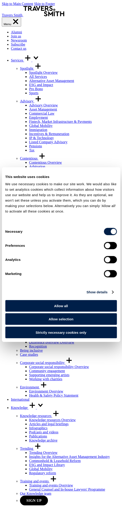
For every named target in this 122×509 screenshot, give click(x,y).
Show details (97, 292)
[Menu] (11, 22)
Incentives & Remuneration (49, 134)
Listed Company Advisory (48, 142)
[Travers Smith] (33, 15)
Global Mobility (41, 126)
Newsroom (19, 40)
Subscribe (18, 44)
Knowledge (27, 408)
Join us (16, 36)
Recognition (38, 346)
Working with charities (45, 379)
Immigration (38, 130)
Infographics (38, 428)
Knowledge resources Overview (52, 420)
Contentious (33, 158)
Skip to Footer (44, 4)
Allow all (61, 306)
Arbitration (37, 166)
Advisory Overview (43, 105)
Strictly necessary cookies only (61, 332)
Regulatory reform (42, 473)
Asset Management (43, 109)
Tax (32, 150)
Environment (33, 387)
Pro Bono (36, 89)
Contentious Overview (45, 162)
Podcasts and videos (43, 432)
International (20, 399)
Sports (33, 93)
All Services (38, 77)
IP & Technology (41, 138)
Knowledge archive (43, 440)
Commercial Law (42, 113)
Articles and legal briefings (49, 424)
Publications (38, 436)
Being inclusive (31, 350)
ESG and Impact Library (47, 465)
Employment (38, 117)
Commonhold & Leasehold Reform (55, 461)
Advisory (31, 101)
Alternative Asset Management (51, 81)
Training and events (38, 481)
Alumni (16, 32)
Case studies (29, 354)
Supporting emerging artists (49, 375)
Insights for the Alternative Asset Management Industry (69, 457)
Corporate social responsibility (46, 363)
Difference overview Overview (51, 342)
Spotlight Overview (43, 72)
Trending (30, 448)
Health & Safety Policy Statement (53, 395)
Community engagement (47, 371)
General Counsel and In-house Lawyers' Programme (67, 489)
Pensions (35, 146)
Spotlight (31, 68)
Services (25, 60)
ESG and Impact (41, 85)
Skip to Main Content (17, 4)
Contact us (18, 48)
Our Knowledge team (35, 493)
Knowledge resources (40, 416)
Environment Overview (46, 391)
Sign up (34, 500)
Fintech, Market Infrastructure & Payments (60, 122)
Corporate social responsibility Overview (59, 367)
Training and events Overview (51, 485)
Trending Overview (43, 453)
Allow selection (61, 319)
